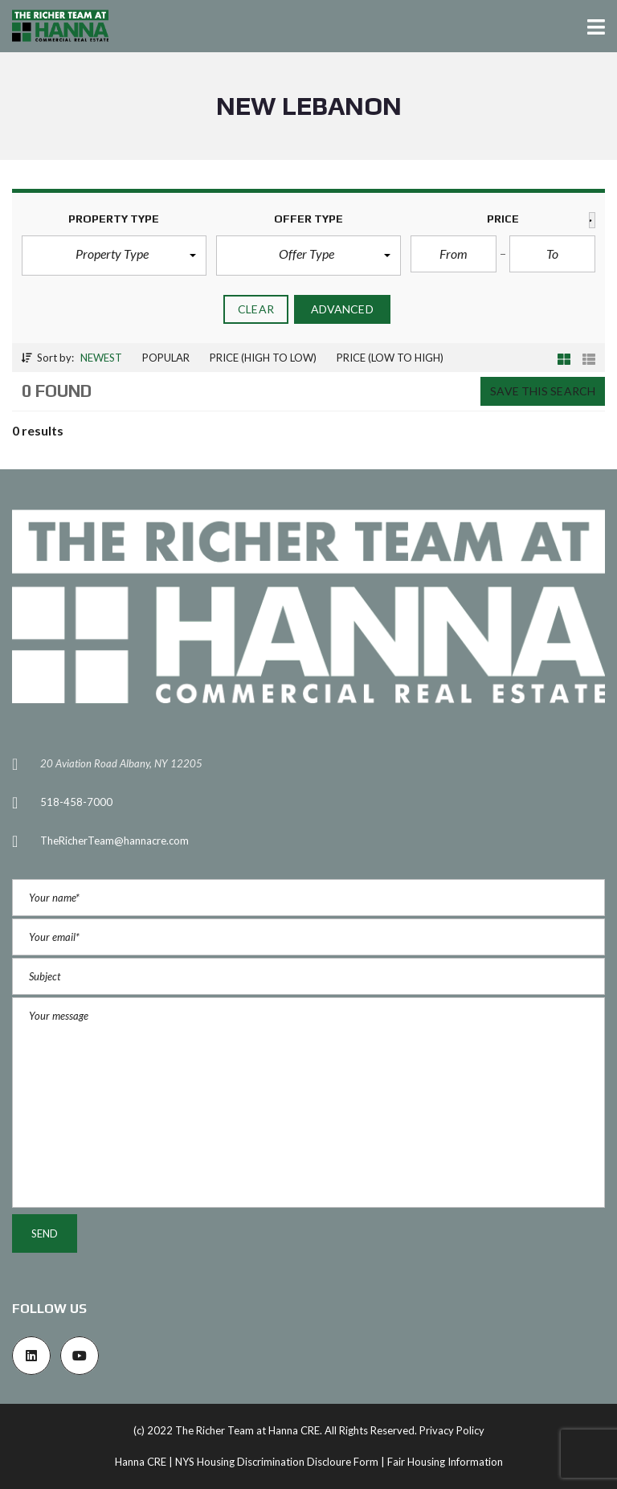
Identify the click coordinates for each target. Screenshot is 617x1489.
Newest (101, 357)
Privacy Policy (451, 1430)
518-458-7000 (76, 802)
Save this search (542, 391)
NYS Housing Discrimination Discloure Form (276, 1461)
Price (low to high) (390, 357)
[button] (114, 255)
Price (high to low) (263, 357)
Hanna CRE (140, 1461)
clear (256, 309)
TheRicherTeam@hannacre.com (114, 840)
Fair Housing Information (445, 1461)
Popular (166, 357)
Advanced (342, 309)
